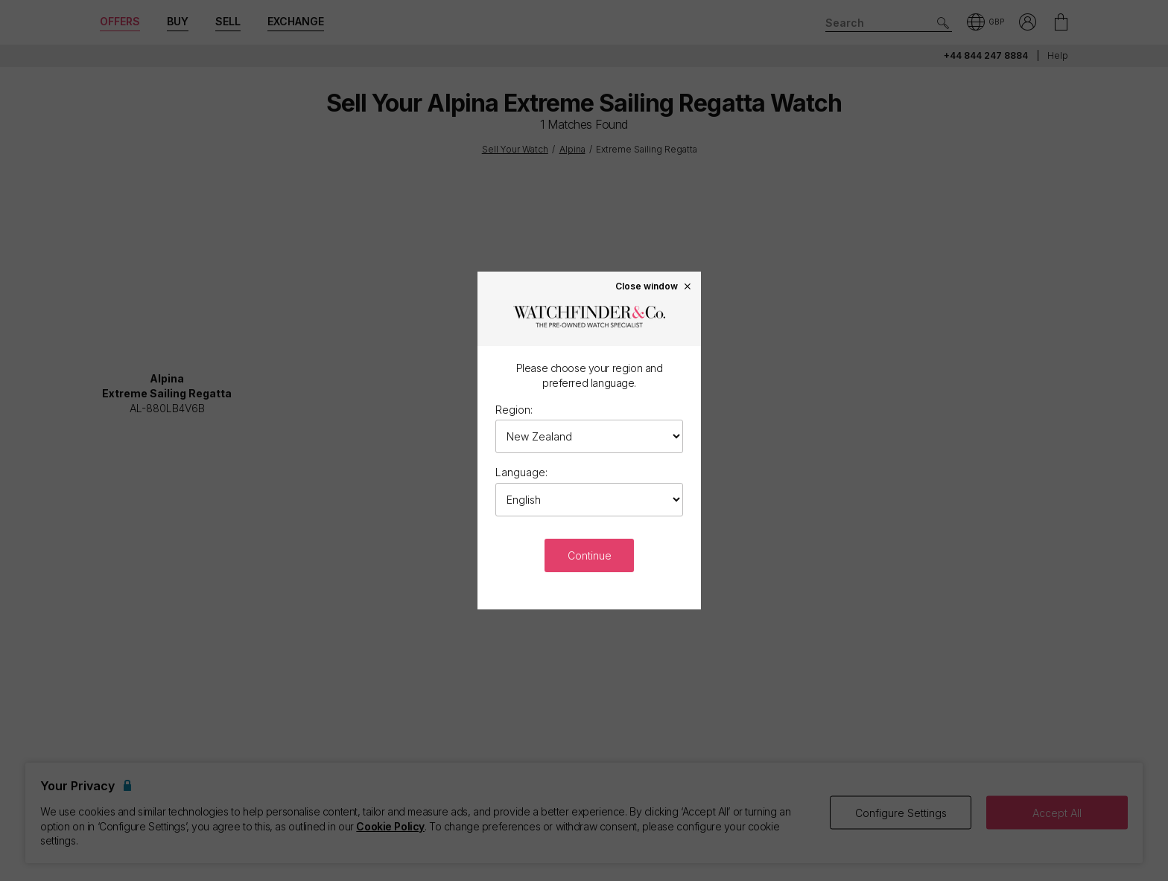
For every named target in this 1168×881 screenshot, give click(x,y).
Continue (590, 555)
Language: (521, 472)
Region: (514, 409)
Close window (654, 286)
